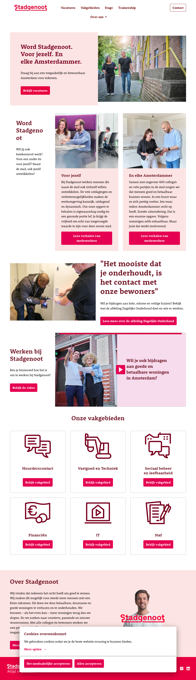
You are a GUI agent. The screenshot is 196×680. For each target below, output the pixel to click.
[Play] (120, 369)
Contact (178, 8)
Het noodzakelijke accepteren (48, 663)
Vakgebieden (90, 8)
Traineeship (127, 8)
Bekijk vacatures (35, 90)
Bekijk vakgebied (37, 482)
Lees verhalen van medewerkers (86, 238)
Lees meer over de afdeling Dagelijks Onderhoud (138, 321)
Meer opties (35, 649)
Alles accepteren (89, 663)
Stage (109, 8)
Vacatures (68, 8)
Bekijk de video (23, 388)
